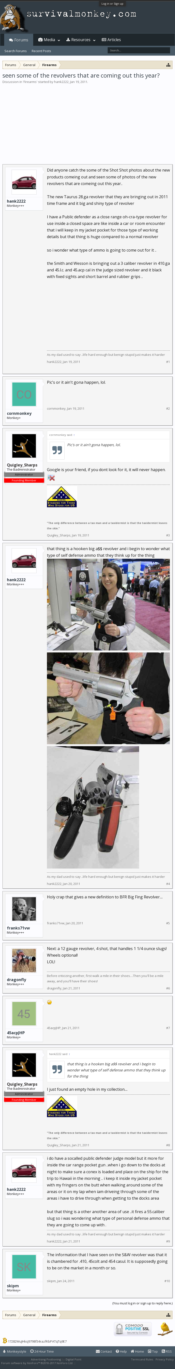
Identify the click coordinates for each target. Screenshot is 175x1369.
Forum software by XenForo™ (37, 1363)
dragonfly (16, 979)
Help (121, 1351)
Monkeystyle (14, 1351)
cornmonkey (19, 413)
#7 (168, 1028)
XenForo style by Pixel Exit (93, 1363)
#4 (168, 884)
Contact (104, 1351)
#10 (167, 1281)
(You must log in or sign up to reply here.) (142, 1303)
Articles (114, 39)
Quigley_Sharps (59, 535)
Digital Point (73, 1359)
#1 (168, 362)
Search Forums (15, 51)
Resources (80, 39)
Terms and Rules (142, 1359)
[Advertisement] (87, 121)
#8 (168, 1145)
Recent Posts (41, 51)
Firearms (30, 82)
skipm (13, 1285)
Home (137, 1351)
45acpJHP (16, 1032)
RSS (167, 1351)
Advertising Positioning (46, 1359)
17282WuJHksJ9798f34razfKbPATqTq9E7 (37, 1341)
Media (49, 39)
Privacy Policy (165, 1359)
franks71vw (18, 928)
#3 (168, 535)
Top (153, 1351)
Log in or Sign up (112, 3)
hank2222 (61, 82)
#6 (168, 988)
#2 (168, 408)
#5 (168, 923)
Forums (21, 40)
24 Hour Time (42, 1351)
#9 (168, 1241)
